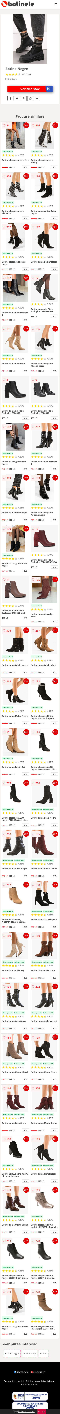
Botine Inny (29, 1353)
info (25, 167)
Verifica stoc (36, 89)
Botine (43, 1353)
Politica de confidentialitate (40, 1381)
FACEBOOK (21, 1372)
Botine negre (12, 1353)
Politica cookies (29, 1384)
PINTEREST (38, 1372)
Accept (41, 1411)
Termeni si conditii (14, 1381)
